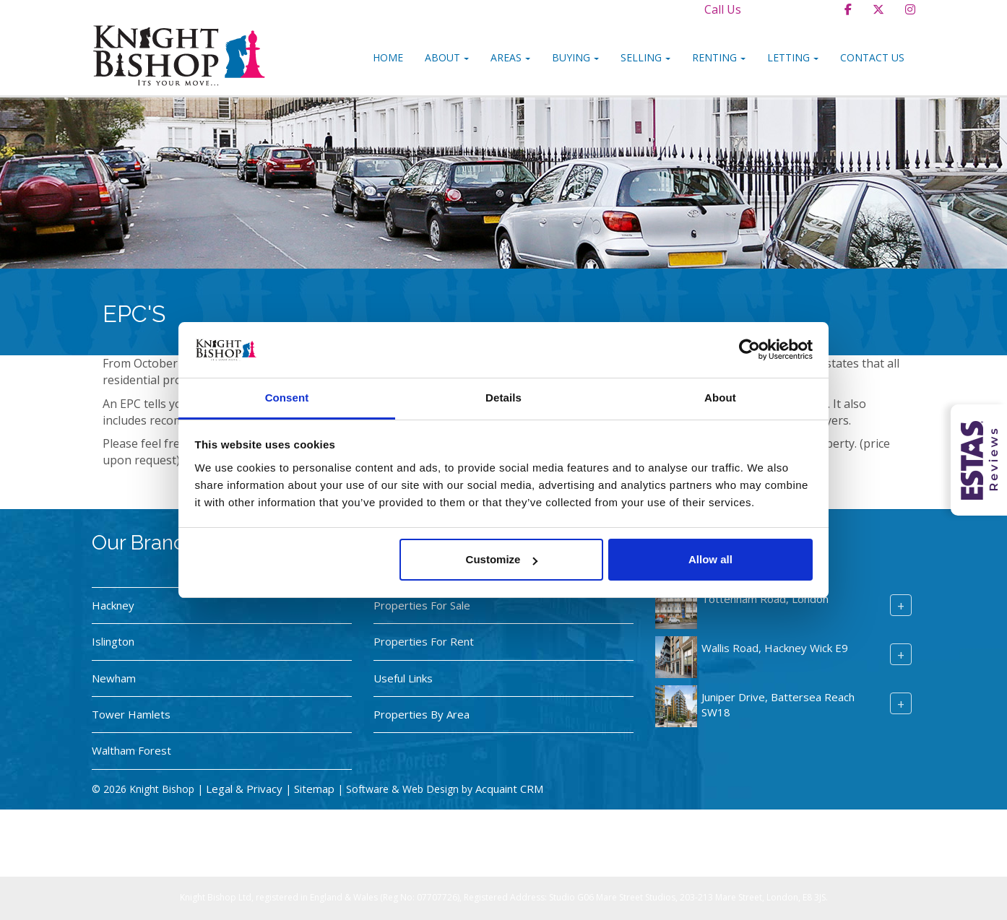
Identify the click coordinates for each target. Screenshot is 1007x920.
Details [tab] (503, 397)
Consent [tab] (287, 397)
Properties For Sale (421, 605)
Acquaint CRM (509, 788)
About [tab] (720, 397)
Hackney (113, 605)
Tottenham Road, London (765, 598)
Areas (510, 57)
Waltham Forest (131, 750)
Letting (792, 57)
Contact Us (872, 57)
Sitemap (314, 788)
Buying (575, 57)
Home (388, 57)
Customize (502, 559)
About (447, 57)
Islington (113, 641)
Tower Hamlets (131, 714)
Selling (645, 57)
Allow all (710, 559)
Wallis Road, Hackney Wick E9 (774, 648)
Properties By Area (421, 714)
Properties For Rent (423, 641)
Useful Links (403, 678)
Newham (114, 678)
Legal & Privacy (244, 788)
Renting (718, 57)
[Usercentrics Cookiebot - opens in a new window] (749, 349)
